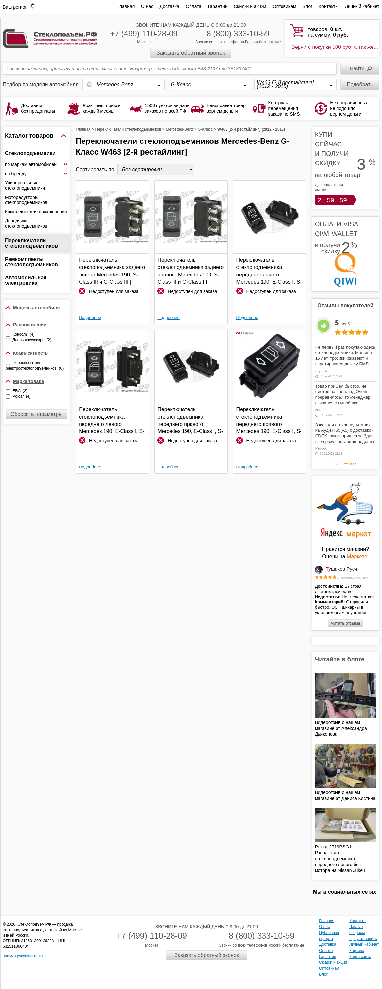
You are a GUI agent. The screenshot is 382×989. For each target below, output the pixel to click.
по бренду (36, 173)
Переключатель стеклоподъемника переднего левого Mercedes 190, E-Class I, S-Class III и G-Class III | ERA (269, 271)
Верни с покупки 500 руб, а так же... (334, 47)
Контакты (328, 6)
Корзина (356, 950)
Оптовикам (284, 6)
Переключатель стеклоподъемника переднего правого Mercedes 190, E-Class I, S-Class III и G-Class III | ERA (190, 421)
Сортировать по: (96, 169)
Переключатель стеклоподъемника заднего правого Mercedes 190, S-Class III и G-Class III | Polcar (190, 271)
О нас (147, 6)
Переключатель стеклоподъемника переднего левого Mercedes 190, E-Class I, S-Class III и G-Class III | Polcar (111, 421)
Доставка (169, 6)
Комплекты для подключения (36, 211)
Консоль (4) (23, 334)
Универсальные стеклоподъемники (25, 185)
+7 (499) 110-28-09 (144, 33)
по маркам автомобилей (36, 164)
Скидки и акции (250, 6)
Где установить (363, 938)
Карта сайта (360, 956)
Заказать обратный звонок (190, 53)
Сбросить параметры (37, 414)
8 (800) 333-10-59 (238, 33)
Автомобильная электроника (25, 280)
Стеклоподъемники (30, 153)
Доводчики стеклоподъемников (26, 223)
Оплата (193, 6)
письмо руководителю (23, 956)
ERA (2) (19, 391)
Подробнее (90, 317)
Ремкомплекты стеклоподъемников (31, 262)
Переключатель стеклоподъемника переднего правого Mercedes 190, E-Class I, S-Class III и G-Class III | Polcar (269, 421)
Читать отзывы (345, 623)
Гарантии (217, 6)
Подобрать (360, 84)
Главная (126, 6)
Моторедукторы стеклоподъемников (26, 200)
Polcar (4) (21, 396)
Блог (307, 6)
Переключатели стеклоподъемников (31, 243)
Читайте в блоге (340, 659)
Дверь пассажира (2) (31, 340)
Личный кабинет (362, 6)
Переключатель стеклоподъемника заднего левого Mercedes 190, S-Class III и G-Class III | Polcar (112, 271)
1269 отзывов (345, 464)
